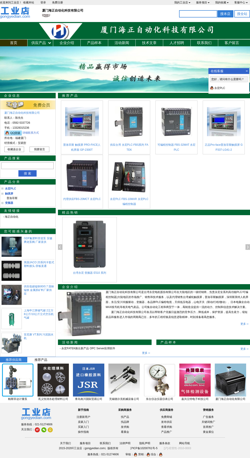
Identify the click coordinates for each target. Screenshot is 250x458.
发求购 (125, 426)
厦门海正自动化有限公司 (230, 399)
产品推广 (166, 431)
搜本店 (225, 14)
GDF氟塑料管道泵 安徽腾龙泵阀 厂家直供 (38, 240)
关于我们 (65, 443)
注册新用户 (83, 417)
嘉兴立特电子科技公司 (195, 399)
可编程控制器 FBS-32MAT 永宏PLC (177, 147)
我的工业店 (182, 2)
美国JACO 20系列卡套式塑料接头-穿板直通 (39, 264)
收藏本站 (28, 2)
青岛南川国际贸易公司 (88, 399)
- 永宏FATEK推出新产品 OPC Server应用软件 (87, 348)
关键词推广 (208, 422)
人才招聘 (177, 43)
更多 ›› (244, 323)
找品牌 (125, 422)
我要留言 (39, 149)
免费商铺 (166, 417)
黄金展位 (208, 431)
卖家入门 (83, 422)
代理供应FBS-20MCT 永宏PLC (82, 199)
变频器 (9, 202)
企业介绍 (67, 43)
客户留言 (232, 43)
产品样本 (94, 43)
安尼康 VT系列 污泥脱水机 (38, 336)
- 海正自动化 (10, 216)
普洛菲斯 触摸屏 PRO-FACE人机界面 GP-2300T (81, 147)
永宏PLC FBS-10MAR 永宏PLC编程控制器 (129, 201)
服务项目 (203, 2)
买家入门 (83, 426)
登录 (43, 2)
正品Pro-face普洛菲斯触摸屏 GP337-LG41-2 (223, 147)
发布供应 (166, 422)
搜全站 (242, 14)
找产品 (125, 417)
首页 (13, 43)
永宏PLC (10, 188)
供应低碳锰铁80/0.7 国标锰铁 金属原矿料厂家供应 (39, 290)
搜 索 (27, 173)
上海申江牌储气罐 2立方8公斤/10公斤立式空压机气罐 (39, 314)
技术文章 (149, 43)
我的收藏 (222, 2)
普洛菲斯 (11, 198)
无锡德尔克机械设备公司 (124, 399)
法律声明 (125, 443)
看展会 (125, 431)
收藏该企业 (14, 149)
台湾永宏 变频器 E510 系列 (89, 272)
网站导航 (184, 443)
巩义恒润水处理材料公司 (53, 399)
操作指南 (83, 431)
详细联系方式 (30, 132)
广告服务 (208, 417)
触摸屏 (9, 193)
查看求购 (166, 426)
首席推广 (208, 426)
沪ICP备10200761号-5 (144, 448)
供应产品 (38, 43)
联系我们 (204, 43)
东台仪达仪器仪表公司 (159, 399)
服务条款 (164, 443)
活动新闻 (122, 43)
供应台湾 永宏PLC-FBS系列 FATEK (129, 147)
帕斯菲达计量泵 (17, 399)
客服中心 (241, 2)
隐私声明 (144, 443)
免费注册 (57, 2)
